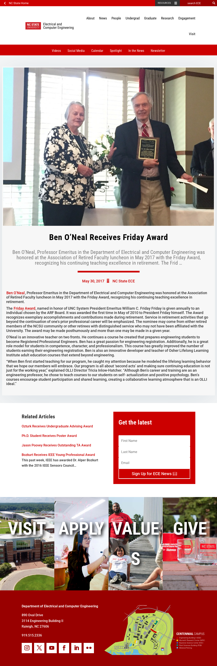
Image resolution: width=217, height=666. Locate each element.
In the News (136, 51)
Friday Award (24, 308)
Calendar (97, 51)
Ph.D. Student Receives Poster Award (49, 436)
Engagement (186, 18)
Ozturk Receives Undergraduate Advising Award (57, 426)
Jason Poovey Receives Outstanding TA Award (56, 445)
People (116, 18)
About (90, 18)
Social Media (76, 51)
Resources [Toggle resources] (164, 3)
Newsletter (158, 51)
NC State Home (18, 3)
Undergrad (133, 18)
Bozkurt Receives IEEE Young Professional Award (58, 455)
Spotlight (116, 51)
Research (167, 18)
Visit (192, 34)
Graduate (150, 18)
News (103, 18)
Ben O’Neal (15, 293)
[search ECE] (195, 3)
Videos (56, 51)
